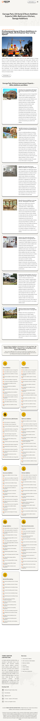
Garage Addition (25, 669)
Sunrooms (24, 665)
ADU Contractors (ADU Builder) (28, 660)
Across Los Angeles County (10, 701)
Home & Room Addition (26, 658)
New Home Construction (26, 671)
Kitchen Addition (25, 666)
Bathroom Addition (25, 663)
